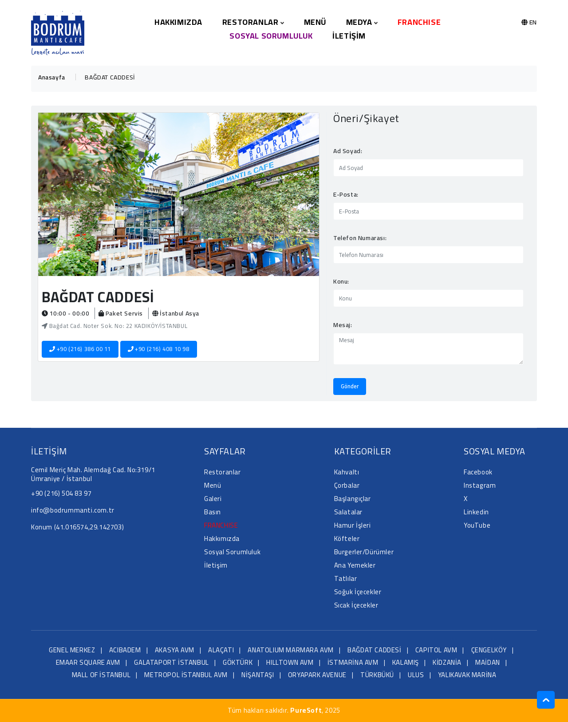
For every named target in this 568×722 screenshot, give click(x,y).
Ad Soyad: (347, 150)
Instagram (480, 485)
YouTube (477, 525)
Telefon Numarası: (360, 237)
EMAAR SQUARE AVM (88, 662)
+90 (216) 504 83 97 (61, 493)
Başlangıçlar (352, 498)
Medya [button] (362, 22)
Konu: (341, 281)
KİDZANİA (447, 662)
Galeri (213, 498)
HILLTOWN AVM (289, 662)
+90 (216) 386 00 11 (80, 348)
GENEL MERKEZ (72, 649)
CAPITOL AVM (436, 649)
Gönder (350, 386)
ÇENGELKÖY (489, 649)
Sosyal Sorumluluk (270, 36)
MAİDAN (487, 662)
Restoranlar (222, 472)
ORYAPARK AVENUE (317, 674)
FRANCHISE (419, 22)
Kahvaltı (346, 472)
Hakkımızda (178, 22)
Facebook (478, 472)
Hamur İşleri (352, 525)
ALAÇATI (221, 649)
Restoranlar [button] (253, 22)
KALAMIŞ (405, 662)
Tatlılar (345, 578)
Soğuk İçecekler (358, 591)
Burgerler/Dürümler (364, 551)
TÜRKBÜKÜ (377, 674)
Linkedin (476, 511)
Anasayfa (51, 77)
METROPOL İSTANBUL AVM (186, 674)
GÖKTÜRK (237, 662)
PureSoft (306, 710)
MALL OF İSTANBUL (101, 674)
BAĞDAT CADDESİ (374, 649)
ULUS (416, 674)
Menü (315, 22)
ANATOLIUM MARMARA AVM (291, 649)
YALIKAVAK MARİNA (467, 674)
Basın (212, 511)
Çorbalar (347, 485)
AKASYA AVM (174, 649)
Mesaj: (342, 324)
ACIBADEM (125, 649)
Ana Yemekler (355, 565)
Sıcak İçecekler (356, 605)
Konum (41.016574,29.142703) (77, 527)
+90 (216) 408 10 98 (158, 348)
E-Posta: (346, 194)
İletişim (349, 36)
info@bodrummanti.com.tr (72, 510)
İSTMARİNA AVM (353, 662)
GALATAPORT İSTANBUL (171, 662)
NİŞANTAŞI (257, 674)
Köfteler (347, 538)
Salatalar (348, 511)
